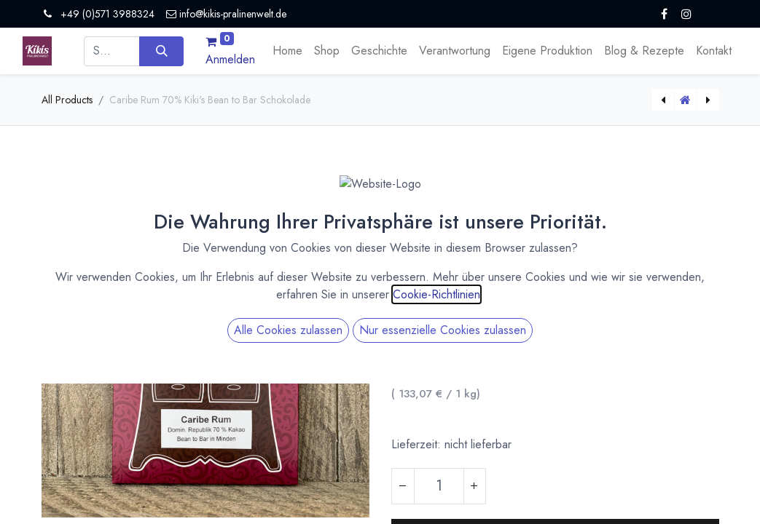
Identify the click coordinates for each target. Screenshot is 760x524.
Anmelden (230, 59)
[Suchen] (161, 51)
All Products (67, 99)
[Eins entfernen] (403, 486)
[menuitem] (287, 51)
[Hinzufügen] (474, 486)
